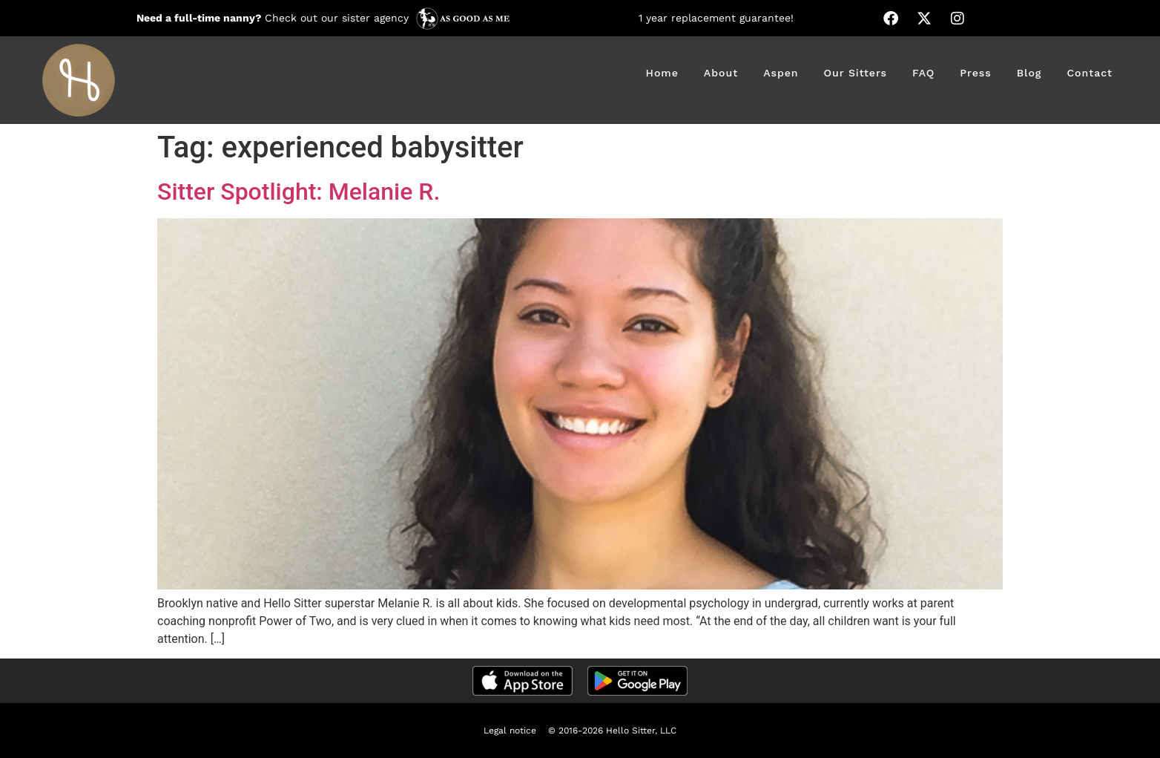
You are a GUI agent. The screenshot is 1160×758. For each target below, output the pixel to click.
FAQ (923, 73)
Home (662, 73)
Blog (1029, 73)
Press (976, 73)
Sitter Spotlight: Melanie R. (298, 191)
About (721, 73)
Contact (1090, 73)
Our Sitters (855, 73)
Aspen (780, 73)
